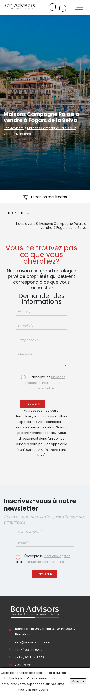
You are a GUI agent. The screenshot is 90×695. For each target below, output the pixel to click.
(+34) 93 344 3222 (29, 657)
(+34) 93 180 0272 (28, 650)
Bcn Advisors (14, 128)
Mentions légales (57, 556)
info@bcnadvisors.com (33, 642)
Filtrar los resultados (45, 197)
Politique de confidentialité (43, 561)
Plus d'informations (33, 689)
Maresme (23, 134)
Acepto (78, 681)
